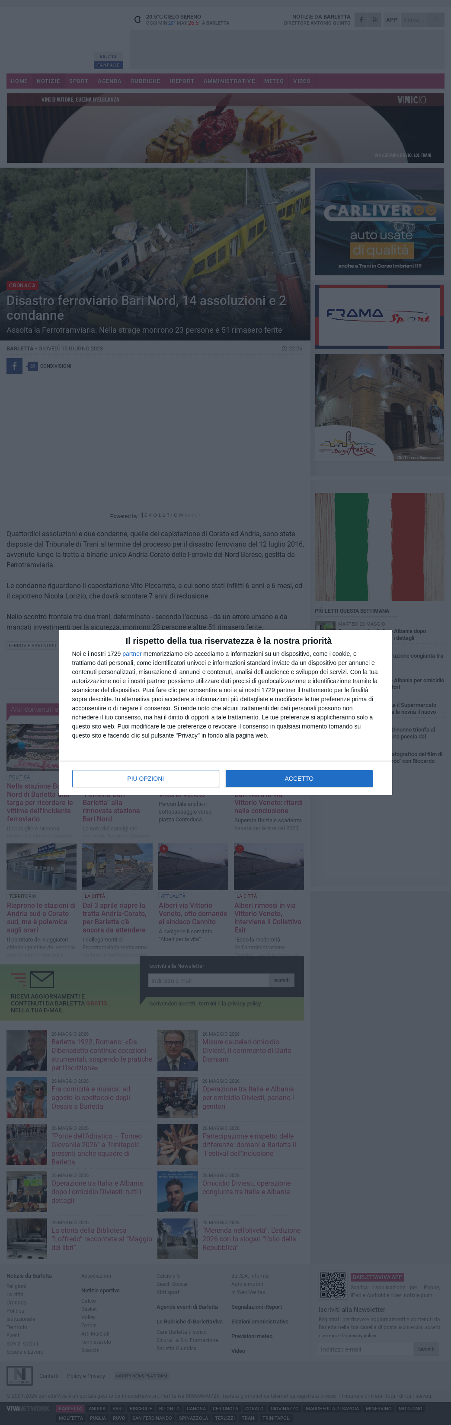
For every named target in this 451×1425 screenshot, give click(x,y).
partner (131, 654)
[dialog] (225, 712)
